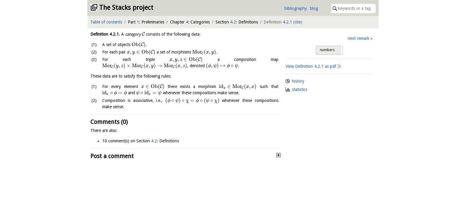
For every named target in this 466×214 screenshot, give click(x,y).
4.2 (233, 22)
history (298, 81)
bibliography (295, 8)
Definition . (105, 34)
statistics (299, 89)
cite (298, 22)
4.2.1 (287, 22)
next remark (358, 38)
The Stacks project (126, 7)
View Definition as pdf (311, 66)
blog (314, 8)
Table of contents (106, 22)
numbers (327, 50)
